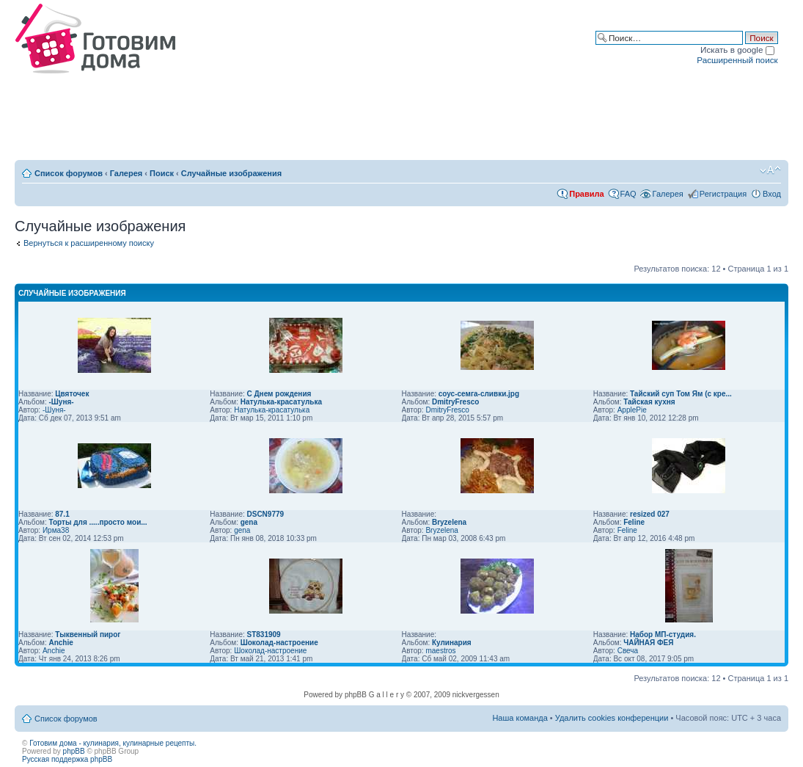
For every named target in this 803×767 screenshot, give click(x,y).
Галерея (126, 173)
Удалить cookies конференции (612, 717)
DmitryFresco (455, 402)
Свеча (627, 651)
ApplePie (632, 410)
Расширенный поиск (737, 60)
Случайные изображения (231, 173)
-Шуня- (60, 402)
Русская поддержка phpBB (67, 759)
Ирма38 (56, 530)
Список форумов (68, 173)
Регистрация (723, 193)
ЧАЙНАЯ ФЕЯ (648, 643)
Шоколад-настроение (279, 643)
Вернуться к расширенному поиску (88, 243)
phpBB (74, 751)
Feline (634, 522)
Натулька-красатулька (281, 402)
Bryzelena (449, 522)
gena (249, 522)
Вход (772, 193)
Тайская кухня (649, 402)
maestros (440, 651)
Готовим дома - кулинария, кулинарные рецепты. (113, 743)
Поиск (162, 173)
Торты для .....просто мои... (97, 522)
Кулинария (452, 643)
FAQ (628, 193)
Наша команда (519, 717)
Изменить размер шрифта (770, 170)
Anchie (60, 643)
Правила (586, 193)
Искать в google (737, 49)
